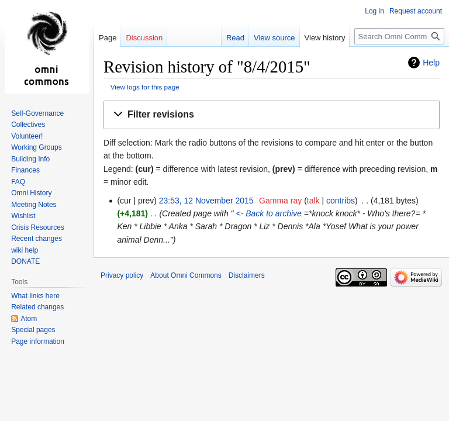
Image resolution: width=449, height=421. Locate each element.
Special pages (33, 330)
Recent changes (36, 238)
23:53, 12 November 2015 (206, 200)
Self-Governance (37, 113)
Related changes (37, 307)
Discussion (144, 37)
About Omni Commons (185, 275)
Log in (374, 11)
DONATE (25, 261)
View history (325, 37)
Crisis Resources (37, 227)
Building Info (30, 159)
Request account (415, 11)
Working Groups (36, 147)
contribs (340, 200)
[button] (271, 114)
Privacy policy (122, 275)
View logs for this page (144, 87)
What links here (35, 296)
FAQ (18, 182)
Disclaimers (247, 275)
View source (274, 37)
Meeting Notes (33, 205)
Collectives (28, 124)
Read (235, 37)
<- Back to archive (268, 213)
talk (313, 200)
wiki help (24, 250)
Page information (37, 341)
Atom (28, 319)
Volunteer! (27, 136)
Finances (25, 170)
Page (107, 37)
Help (431, 62)
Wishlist (23, 216)
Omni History (31, 193)
